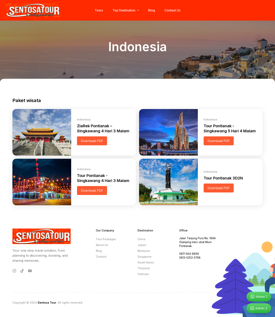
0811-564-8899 (189, 253)
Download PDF (92, 141)
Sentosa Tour (47, 302)
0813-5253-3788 (190, 257)
